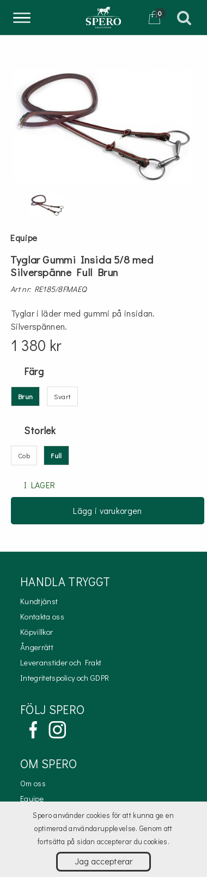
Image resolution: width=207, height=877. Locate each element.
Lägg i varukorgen (107, 510)
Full (56, 455)
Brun (25, 396)
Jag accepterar (103, 861)
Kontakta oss (42, 616)
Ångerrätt (36, 647)
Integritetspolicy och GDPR (64, 678)
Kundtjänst (39, 601)
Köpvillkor (36, 632)
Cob (24, 455)
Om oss (33, 783)
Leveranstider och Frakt (60, 662)
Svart (62, 396)
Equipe (32, 798)
